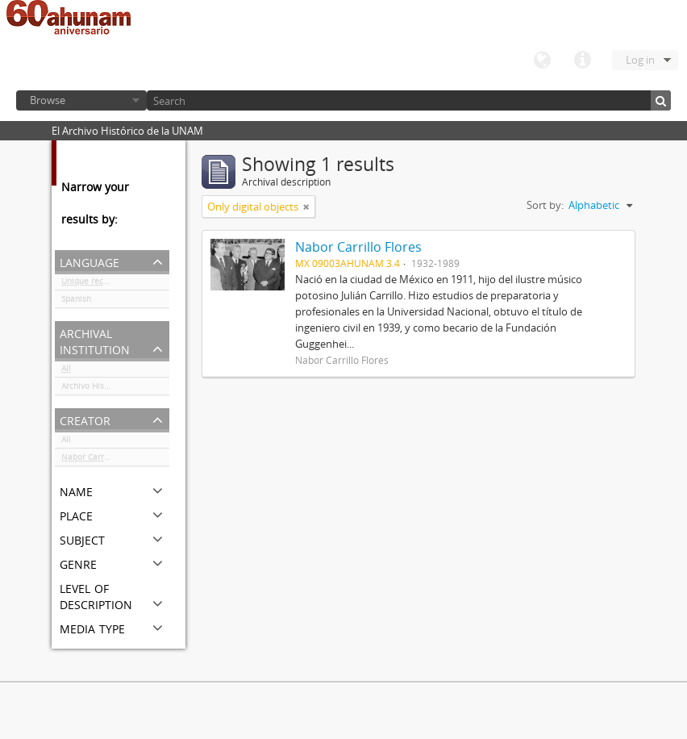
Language (542, 60)
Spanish (76, 301)
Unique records (90, 284)
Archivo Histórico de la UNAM (115, 389)
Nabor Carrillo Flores (101, 460)
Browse (47, 100)
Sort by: (545, 205)
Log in (640, 59)
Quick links (582, 60)
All (66, 371)
